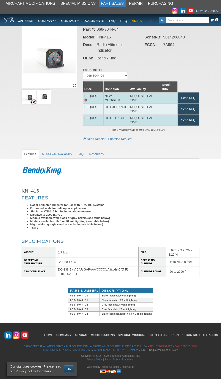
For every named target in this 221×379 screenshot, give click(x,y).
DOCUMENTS (94, 20)
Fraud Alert (128, 359)
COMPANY (64, 335)
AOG (150, 20)
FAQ (112, 20)
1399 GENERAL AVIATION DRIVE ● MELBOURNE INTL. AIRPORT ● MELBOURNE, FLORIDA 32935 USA (85, 346)
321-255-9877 (164, 346)
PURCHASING (160, 3)
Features (30, 154)
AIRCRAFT (94, 335)
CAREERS (25, 20)
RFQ (123, 20)
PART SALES (112, 3)
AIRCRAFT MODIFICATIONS (30, 3)
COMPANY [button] (47, 20)
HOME (48, 335)
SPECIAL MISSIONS (78, 3)
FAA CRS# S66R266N (55, 350)
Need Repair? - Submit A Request (107, 139)
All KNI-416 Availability (57, 154)
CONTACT (193, 335)
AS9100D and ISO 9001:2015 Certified (116, 350)
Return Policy (112, 359)
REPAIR (136, 3)
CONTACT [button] (70, 20)
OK (69, 369)
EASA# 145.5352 (81, 350)
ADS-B (137, 20)
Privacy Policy (95, 359)
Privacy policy (26, 371)
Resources (96, 154)
